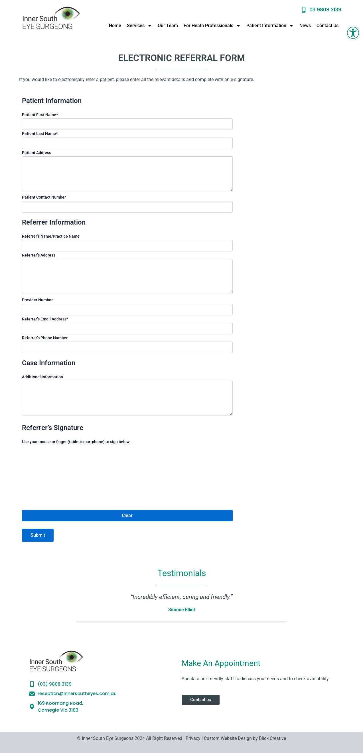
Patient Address (36, 152)
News (305, 25)
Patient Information (270, 26)
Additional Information (42, 377)
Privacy (192, 738)
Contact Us (327, 25)
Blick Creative (272, 738)
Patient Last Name (40, 133)
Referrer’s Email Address (45, 319)
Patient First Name (40, 114)
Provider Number (37, 300)
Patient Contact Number (44, 197)
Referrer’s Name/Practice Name (51, 236)
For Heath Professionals (212, 26)
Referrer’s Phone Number (45, 338)
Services (139, 26)
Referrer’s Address (38, 255)
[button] (353, 33)
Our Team (168, 25)
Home (115, 25)
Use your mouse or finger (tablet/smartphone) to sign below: (76, 441)
